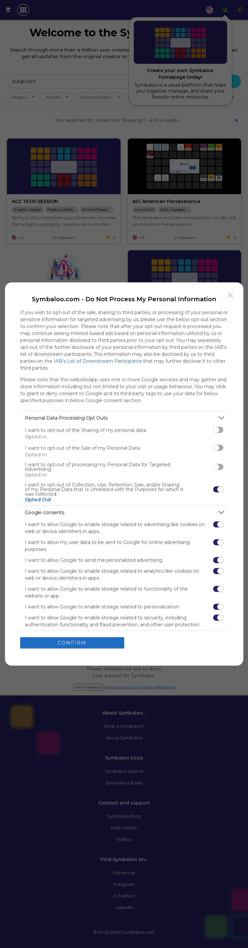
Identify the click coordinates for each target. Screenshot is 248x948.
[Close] (230, 295)
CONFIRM (72, 643)
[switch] (218, 430)
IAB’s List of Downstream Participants (98, 361)
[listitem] (124, 418)
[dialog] (124, 474)
